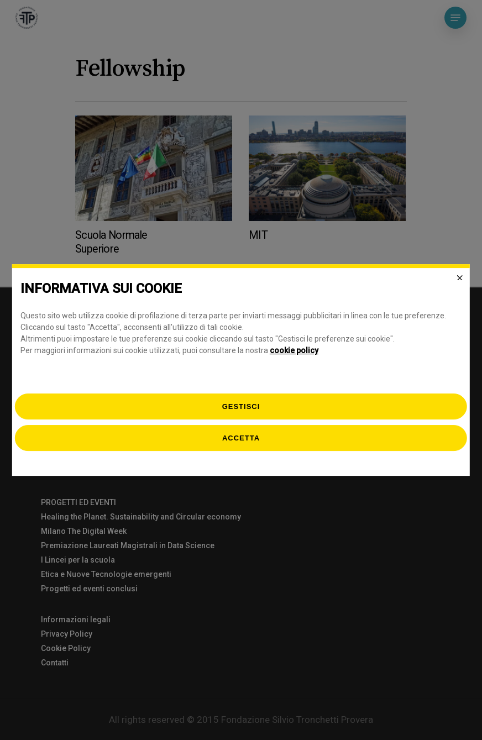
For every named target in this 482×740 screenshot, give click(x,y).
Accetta (241, 438)
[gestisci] (241, 406)
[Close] (460, 278)
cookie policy (294, 350)
